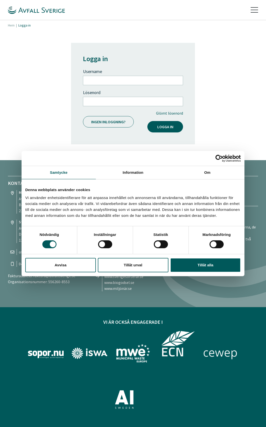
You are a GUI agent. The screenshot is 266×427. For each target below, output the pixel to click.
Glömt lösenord (169, 113)
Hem (11, 25)
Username (92, 71)
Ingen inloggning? (108, 121)
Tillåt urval (133, 265)
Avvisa (61, 265)
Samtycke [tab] (59, 172)
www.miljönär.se (118, 288)
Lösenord (92, 92)
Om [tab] (207, 172)
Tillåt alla (205, 265)
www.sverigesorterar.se (123, 276)
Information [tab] (133, 172)
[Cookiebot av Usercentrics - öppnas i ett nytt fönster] (219, 158)
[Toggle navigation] (254, 10)
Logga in (165, 126)
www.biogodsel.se (119, 282)
